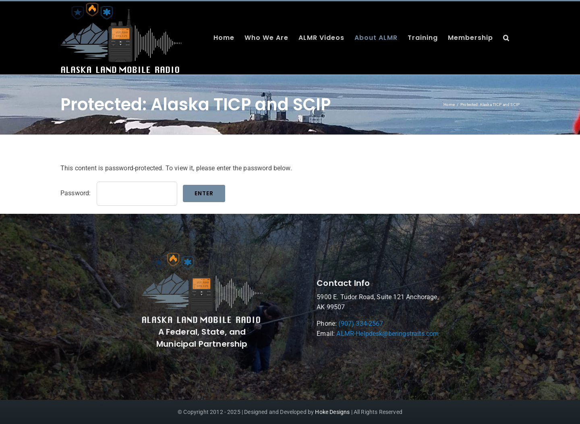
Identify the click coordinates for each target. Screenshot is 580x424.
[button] (506, 38)
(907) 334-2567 (361, 323)
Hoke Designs (332, 412)
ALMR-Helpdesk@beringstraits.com (388, 333)
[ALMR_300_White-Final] (202, 256)
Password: (118, 193)
